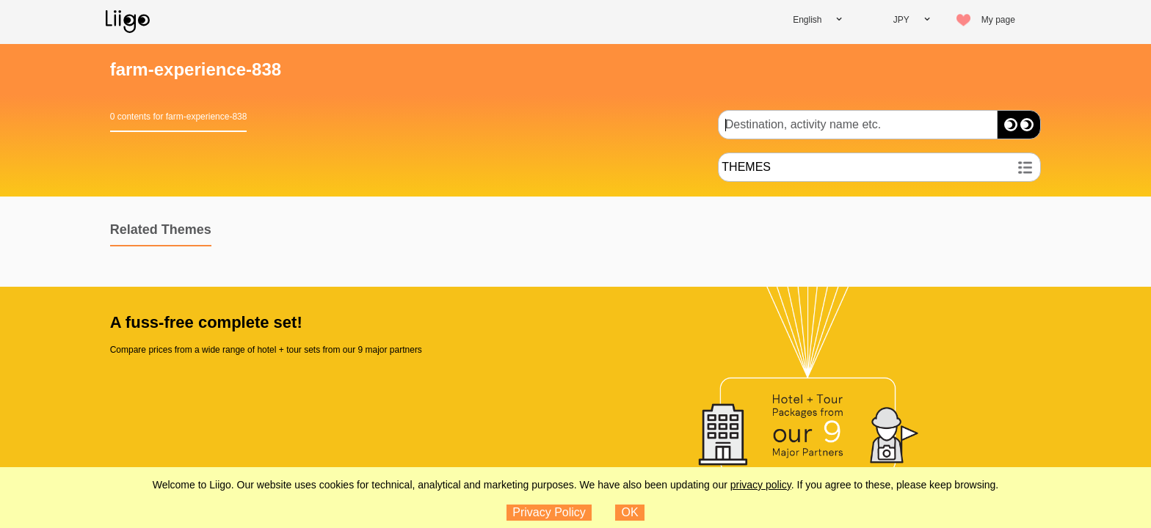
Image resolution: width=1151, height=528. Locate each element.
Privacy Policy (549, 512)
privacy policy (760, 485)
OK (630, 512)
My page (998, 20)
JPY (901, 20)
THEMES (746, 167)
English (807, 20)
